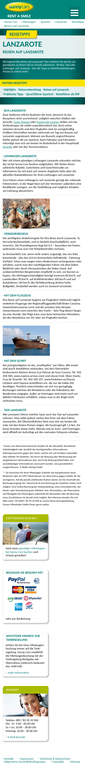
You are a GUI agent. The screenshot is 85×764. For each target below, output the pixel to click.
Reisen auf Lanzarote (56, 89)
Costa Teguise (22, 122)
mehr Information (18, 672)
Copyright (58, 761)
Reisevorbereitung (30, 89)
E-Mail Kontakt (16, 737)
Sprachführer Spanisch (39, 94)
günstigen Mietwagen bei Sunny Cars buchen (25, 550)
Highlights (10, 89)
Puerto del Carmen (47, 122)
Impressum (27, 758)
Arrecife (7, 146)
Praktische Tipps (13, 94)
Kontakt (9, 758)
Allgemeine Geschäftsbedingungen (25, 761)
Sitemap (75, 761)
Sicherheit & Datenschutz (55, 758)
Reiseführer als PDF (68, 94)
